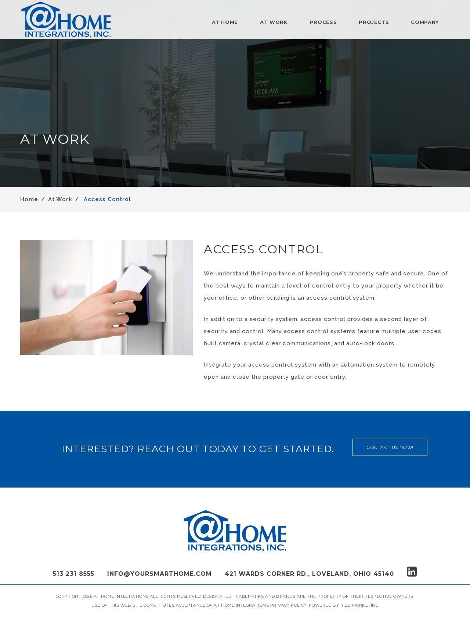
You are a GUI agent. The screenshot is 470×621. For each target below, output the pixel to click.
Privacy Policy (288, 605)
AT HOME (225, 22)
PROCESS (323, 22)
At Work (60, 199)
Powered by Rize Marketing (344, 605)
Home (29, 199)
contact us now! (389, 447)
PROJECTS (374, 22)
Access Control (106, 199)
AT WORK (274, 22)
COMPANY (425, 22)
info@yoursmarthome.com (159, 573)
